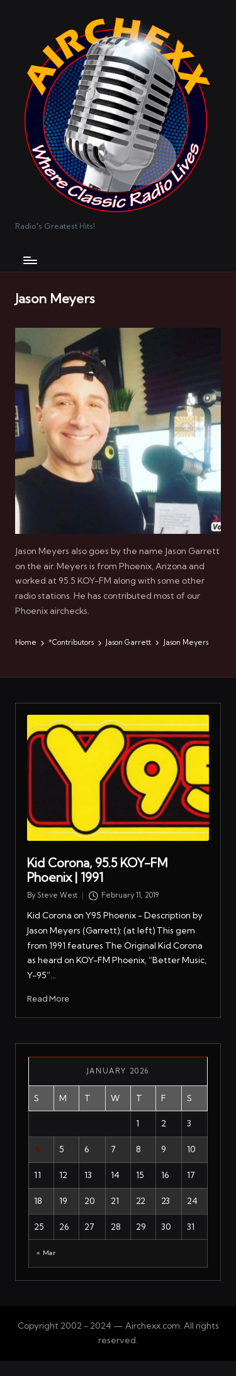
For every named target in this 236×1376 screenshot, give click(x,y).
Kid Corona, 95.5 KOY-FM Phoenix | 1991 (97, 870)
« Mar (46, 1253)
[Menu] (29, 260)
